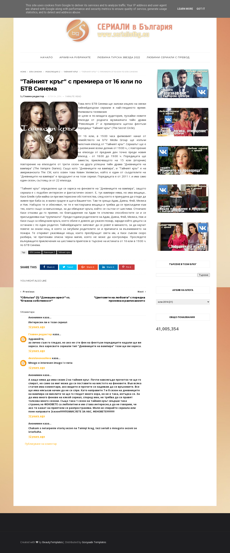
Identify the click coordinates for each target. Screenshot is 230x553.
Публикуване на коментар (41, 443)
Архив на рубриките (75, 57)
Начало (46, 57)
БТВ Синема (35, 72)
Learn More (185, 8)
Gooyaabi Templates (94, 542)
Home (23, 72)
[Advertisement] (83, 476)
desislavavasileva (39, 358)
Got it (201, 8)
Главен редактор (40, 334)
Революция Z (52, 72)
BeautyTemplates (52, 542)
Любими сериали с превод (168, 57)
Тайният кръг (71, 72)
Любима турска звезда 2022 (118, 57)
